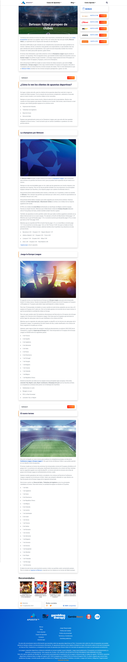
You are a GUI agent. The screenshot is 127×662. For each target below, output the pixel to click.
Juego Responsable (65, 628)
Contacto (41, 637)
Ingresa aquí (24, 245)
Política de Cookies (65, 630)
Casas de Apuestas (53, 3)
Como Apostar (90, 3)
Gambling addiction (65, 638)
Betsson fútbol (26, 68)
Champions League (58, 178)
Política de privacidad (65, 633)
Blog (72, 3)
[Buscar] (106, 3)
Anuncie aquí (41, 640)
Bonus (88, 9)
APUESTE (71, 78)
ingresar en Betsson (36, 570)
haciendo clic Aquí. (63, 660)
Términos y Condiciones (65, 636)
